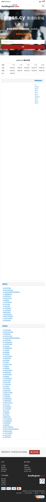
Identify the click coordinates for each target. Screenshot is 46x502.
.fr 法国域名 (5, 366)
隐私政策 (43, 493)
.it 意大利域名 (6, 304)
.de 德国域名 (6, 352)
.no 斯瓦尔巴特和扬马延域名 (10, 429)
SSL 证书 (3, 484)
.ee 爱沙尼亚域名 (7, 356)
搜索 (23, 46)
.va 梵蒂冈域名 (6, 320)
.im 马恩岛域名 (6, 384)
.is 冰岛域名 (5, 386)
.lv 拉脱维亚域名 (7, 398)
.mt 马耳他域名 (6, 310)
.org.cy (36, 102)
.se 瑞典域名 (6, 425)
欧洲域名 (5, 326)
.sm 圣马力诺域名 (7, 318)
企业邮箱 (3, 482)
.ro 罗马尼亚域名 (7, 419)
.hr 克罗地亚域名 (7, 302)
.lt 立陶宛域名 (6, 394)
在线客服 (34, 452)
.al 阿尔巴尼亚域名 (7, 290)
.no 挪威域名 (6, 413)
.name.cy (37, 96)
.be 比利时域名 (6, 340)
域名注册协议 (19, 493)
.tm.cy (36, 92)
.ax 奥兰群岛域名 (7, 336)
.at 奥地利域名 (6, 334)
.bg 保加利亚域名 (7, 342)
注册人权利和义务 (28, 493)
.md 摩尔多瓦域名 (7, 402)
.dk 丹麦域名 (6, 354)
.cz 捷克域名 (6, 350)
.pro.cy (36, 88)
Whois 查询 (27, 467)
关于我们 (3, 465)
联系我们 (3, 467)
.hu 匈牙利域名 (6, 380)
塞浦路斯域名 (38, 80)
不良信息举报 (27, 469)
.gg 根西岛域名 (6, 372)
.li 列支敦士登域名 (7, 392)
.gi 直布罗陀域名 (7, 298)
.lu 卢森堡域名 (6, 396)
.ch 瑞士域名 (6, 346)
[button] (6, 1)
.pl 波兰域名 (5, 415)
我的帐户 (26, 465)
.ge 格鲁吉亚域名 (7, 370)
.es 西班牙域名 (6, 296)
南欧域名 (5, 284)
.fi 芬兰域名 (5, 362)
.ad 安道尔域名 (6, 288)
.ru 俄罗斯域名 (6, 423)
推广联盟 (3, 471)
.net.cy (36, 100)
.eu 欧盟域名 (6, 360)
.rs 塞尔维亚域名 (7, 314)
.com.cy (37, 86)
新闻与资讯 (4, 469)
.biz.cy (36, 94)
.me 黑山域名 (6, 306)
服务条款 (37, 493)
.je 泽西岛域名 (6, 390)
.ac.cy (36, 98)
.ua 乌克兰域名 (6, 435)
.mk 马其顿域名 (6, 308)
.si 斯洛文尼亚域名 (7, 316)
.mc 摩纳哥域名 (6, 400)
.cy (35, 84)
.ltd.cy (36, 90)
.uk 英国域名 (6, 368)
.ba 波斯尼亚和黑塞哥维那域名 (11, 292)
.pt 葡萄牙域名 (6, 312)
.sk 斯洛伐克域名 (7, 431)
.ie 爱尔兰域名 (6, 382)
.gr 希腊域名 (5, 300)
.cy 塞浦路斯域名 (7, 294)
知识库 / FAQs (27, 471)
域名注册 (3, 479)
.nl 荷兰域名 (5, 411)
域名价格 (3, 480)
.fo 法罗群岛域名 (7, 364)
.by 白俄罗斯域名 (7, 344)
